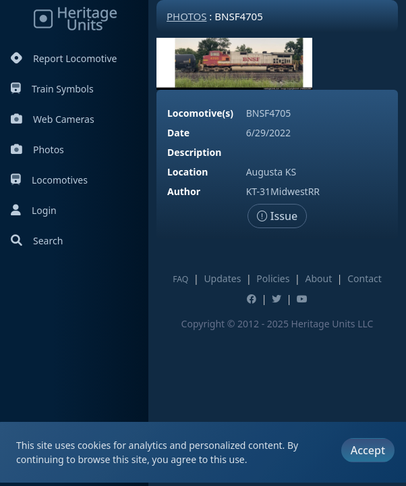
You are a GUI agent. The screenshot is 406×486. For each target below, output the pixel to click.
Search (37, 240)
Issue (277, 216)
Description (194, 152)
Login (34, 210)
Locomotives (49, 179)
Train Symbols (52, 88)
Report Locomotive (64, 58)
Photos (37, 149)
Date (178, 132)
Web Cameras (52, 119)
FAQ (180, 279)
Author (183, 191)
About (318, 278)
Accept (368, 450)
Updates (222, 278)
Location (187, 171)
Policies (272, 278)
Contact (364, 278)
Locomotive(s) (200, 113)
